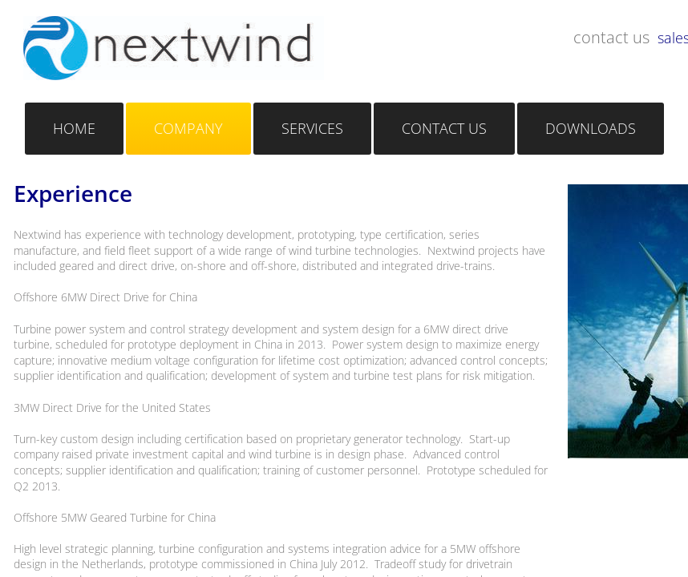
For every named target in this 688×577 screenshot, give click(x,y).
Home (74, 128)
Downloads (590, 128)
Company (188, 128)
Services (312, 128)
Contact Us (444, 128)
